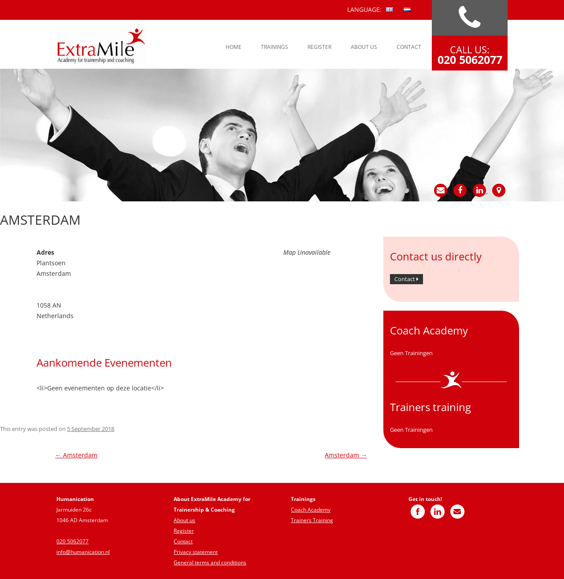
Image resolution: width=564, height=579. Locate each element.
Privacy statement (196, 552)
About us (364, 47)
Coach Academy (310, 509)
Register (319, 47)
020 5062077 (72, 541)
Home (233, 47)
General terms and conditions (210, 562)
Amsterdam (76, 455)
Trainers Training (312, 520)
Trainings (274, 47)
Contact (409, 47)
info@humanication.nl (83, 552)
